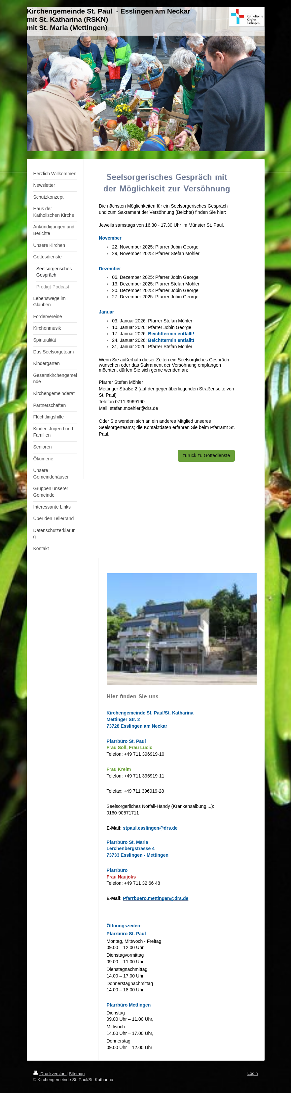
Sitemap (77, 1073)
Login (252, 1073)
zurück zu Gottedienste (206, 455)
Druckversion (50, 1073)
